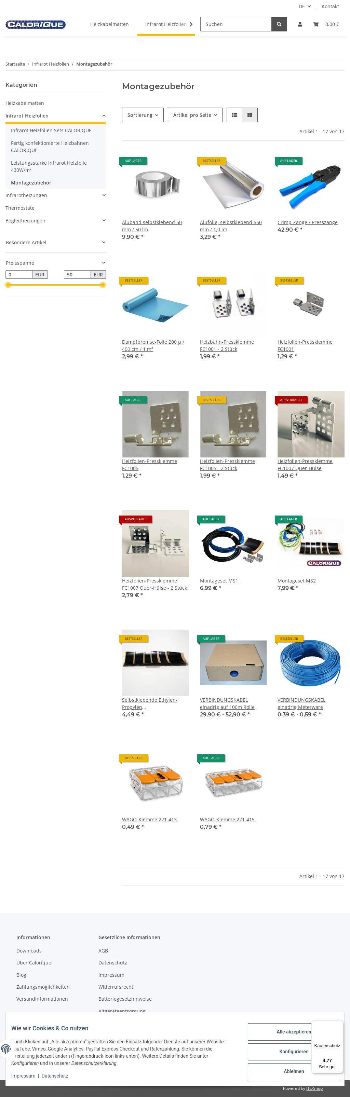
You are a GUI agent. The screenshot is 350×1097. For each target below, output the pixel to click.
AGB (103, 950)
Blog (21, 975)
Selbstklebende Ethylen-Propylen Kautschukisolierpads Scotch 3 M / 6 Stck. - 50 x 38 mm (155, 704)
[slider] (8, 285)
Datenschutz (112, 962)
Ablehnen (288, 1070)
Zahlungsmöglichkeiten (43, 987)
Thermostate (20, 208)
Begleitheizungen (25, 220)
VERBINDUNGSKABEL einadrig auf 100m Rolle (227, 703)
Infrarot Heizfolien (27, 115)
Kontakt (330, 6)
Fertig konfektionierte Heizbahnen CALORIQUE (50, 146)
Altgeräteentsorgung (122, 1011)
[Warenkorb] (326, 24)
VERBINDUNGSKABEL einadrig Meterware (301, 703)
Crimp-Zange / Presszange (308, 222)
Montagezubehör (31, 182)
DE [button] (302, 6)
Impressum (111, 975)
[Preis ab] (18, 274)
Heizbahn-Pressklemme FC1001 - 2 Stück (227, 345)
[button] (300, 24)
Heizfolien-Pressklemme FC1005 (149, 464)
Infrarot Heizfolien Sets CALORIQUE (51, 130)
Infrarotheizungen (26, 195)
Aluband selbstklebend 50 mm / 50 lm (152, 226)
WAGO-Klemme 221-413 (149, 819)
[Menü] (339, 1024)
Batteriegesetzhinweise (125, 999)
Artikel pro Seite (192, 115)
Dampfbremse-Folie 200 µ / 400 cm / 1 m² (153, 345)
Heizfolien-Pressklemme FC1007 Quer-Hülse (305, 464)
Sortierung (139, 115)
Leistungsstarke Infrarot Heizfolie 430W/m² (49, 166)
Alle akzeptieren (288, 1034)
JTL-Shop (314, 1088)
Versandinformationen (42, 999)
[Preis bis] (77, 274)
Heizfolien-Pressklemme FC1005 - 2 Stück (227, 464)
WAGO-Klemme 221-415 (227, 819)
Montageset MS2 (297, 580)
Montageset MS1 (219, 580)
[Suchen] (236, 24)
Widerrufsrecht (115, 987)
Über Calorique (33, 962)
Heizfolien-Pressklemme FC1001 (305, 345)
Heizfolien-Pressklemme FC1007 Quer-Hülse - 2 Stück (154, 584)
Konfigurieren (288, 1052)
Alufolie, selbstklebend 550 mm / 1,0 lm (231, 226)
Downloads (29, 950)
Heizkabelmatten (24, 103)
